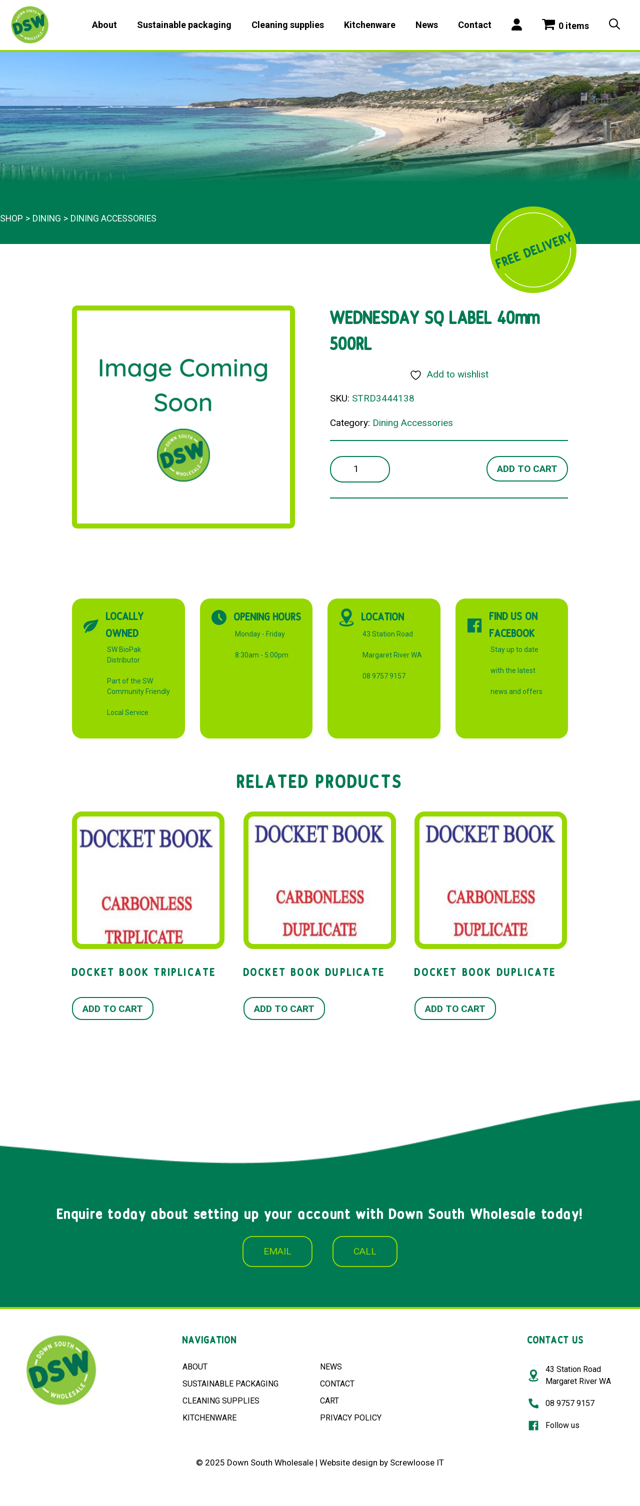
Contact (475, 25)
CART (329, 1401)
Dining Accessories (113, 219)
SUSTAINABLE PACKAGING (230, 1383)
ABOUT (195, 1367)
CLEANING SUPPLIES (221, 1401)
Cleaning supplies (288, 25)
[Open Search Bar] (614, 25)
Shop (11, 219)
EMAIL (278, 1251)
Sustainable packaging (184, 25)
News (427, 25)
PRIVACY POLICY (351, 1417)
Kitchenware (370, 25)
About (104, 25)
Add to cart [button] (112, 1008)
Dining (46, 219)
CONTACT (337, 1383)
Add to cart (527, 468)
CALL (365, 1251)
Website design (349, 1463)
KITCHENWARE (209, 1417)
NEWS (331, 1367)
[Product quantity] (360, 469)
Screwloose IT (417, 1463)
